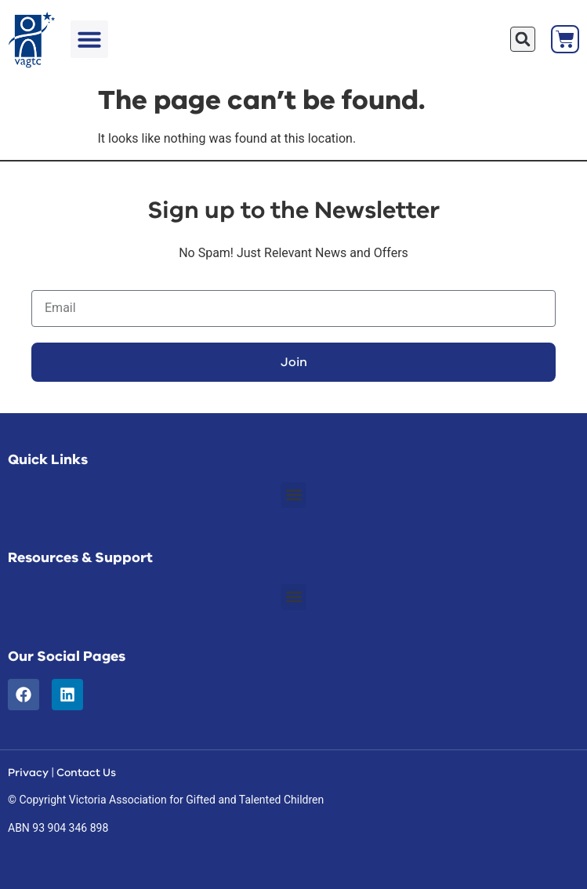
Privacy (28, 772)
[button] (89, 39)
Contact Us (86, 772)
